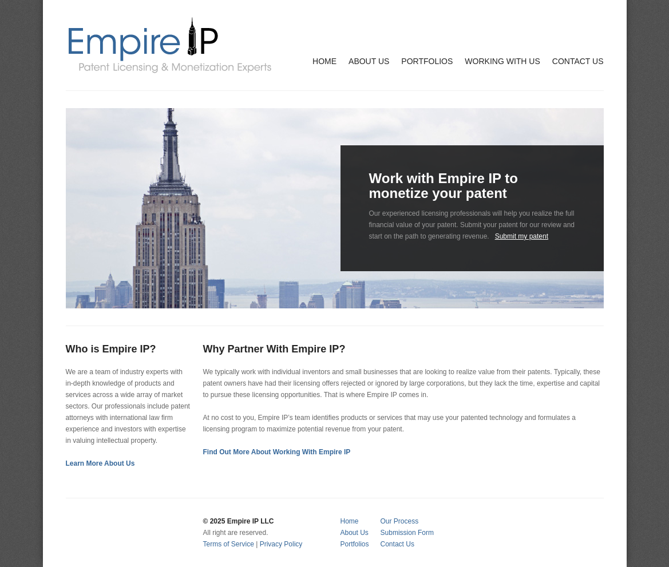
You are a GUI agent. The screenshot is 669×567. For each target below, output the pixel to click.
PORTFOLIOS (427, 61)
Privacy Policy (281, 544)
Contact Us (397, 544)
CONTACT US (578, 61)
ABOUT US (369, 61)
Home (350, 521)
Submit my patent (521, 236)
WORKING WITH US (502, 61)
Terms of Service (228, 544)
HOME (324, 61)
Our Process (400, 521)
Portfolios (355, 544)
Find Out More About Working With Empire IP (277, 452)
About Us (355, 533)
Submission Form (407, 533)
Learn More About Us (100, 463)
